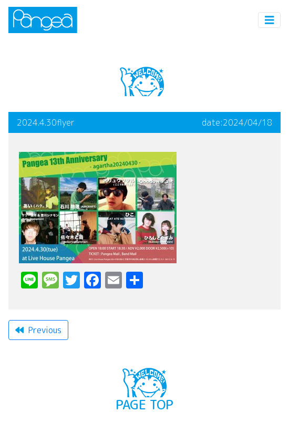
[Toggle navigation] (269, 20)
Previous (38, 330)
